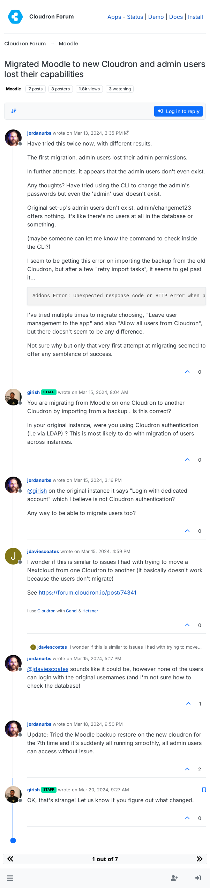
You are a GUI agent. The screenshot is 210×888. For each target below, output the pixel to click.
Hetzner (90, 610)
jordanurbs (39, 133)
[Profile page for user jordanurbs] (13, 137)
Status (135, 16)
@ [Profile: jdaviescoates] (47, 668)
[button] (10, 878)
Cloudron (46, 610)
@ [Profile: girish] (37, 490)
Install (195, 16)
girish (33, 392)
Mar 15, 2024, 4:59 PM (105, 551)
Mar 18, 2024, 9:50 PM (98, 724)
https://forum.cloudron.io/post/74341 (87, 592)
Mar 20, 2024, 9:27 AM (104, 789)
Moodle (13, 88)
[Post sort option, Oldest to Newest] (13, 111)
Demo (156, 16)
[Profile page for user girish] (13, 397)
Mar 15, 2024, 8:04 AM (103, 392)
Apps (114, 16)
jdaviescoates (43, 551)
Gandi (71, 610)
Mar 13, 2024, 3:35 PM (98, 133)
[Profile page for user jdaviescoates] (13, 556)
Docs (176, 16)
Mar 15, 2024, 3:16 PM (98, 480)
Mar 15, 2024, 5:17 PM (97, 658)
